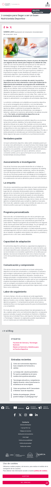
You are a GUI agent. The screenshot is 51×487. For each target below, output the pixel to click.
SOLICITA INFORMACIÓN (37, 11)
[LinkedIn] (7, 27)
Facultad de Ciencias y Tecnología (25, 343)
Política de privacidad (25, 443)
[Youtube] (31, 415)
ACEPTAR (25, 476)
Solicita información (25, 424)
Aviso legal (26, 437)
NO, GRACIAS (25, 482)
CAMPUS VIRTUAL (47, 5)
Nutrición (16, 345)
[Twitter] (11, 27)
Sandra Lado (9, 32)
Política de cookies (25, 446)
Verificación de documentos (25, 434)
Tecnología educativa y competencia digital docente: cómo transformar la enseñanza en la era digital (26, 382)
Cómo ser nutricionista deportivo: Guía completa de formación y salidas (25, 366)
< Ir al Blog (7, 331)
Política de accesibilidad (25, 440)
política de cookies (40, 471)
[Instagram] (25, 415)
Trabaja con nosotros (25, 431)
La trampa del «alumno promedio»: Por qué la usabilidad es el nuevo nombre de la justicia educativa (25, 374)
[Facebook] (5, 27)
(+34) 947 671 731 (25, 428)
